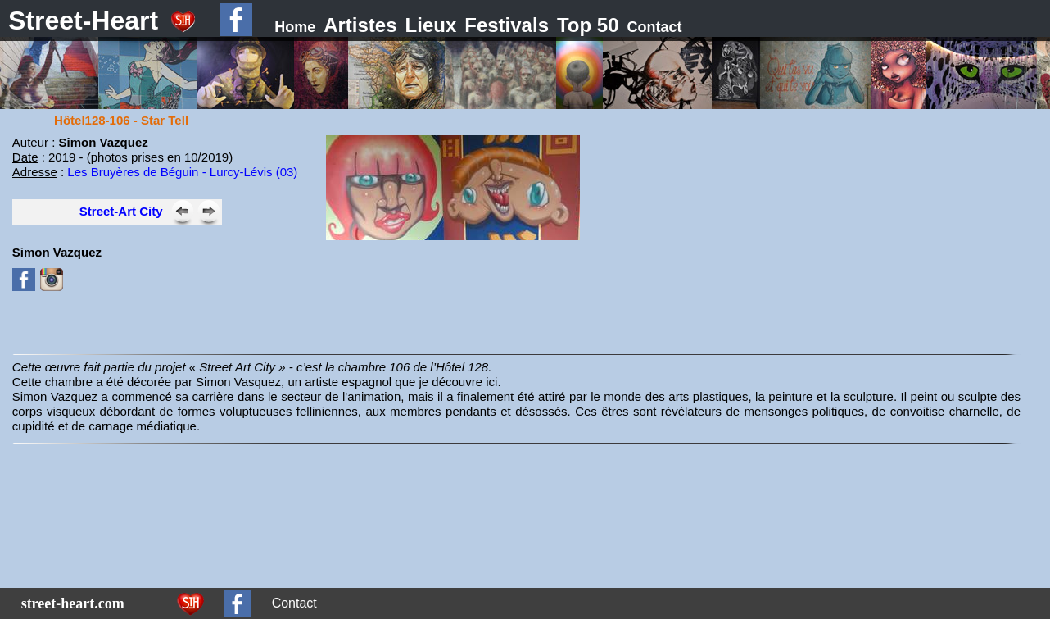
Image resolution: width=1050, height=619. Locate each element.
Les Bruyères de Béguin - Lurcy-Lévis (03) (182, 172)
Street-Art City (121, 211)
